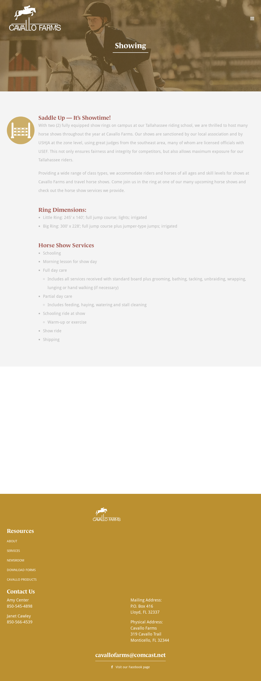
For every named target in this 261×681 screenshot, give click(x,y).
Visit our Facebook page (130, 667)
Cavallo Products (22, 579)
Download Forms (21, 570)
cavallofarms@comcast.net (130, 655)
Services (13, 550)
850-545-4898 (19, 606)
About (12, 541)
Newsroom (15, 560)
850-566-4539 (19, 622)
